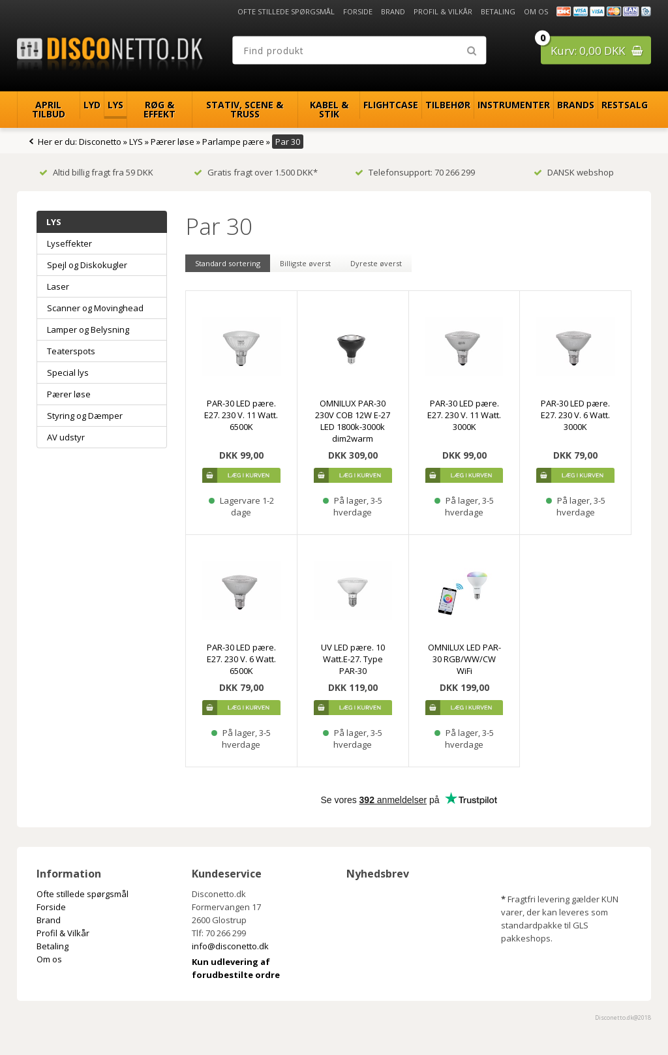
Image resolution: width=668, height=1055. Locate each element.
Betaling (498, 11)
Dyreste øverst (376, 263)
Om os (536, 11)
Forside (357, 11)
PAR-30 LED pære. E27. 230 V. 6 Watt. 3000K (575, 415)
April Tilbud (48, 109)
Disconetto (100, 141)
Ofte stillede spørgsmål (286, 11)
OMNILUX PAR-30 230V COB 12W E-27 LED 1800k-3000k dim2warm (352, 420)
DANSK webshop (574, 172)
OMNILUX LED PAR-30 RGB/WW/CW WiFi (464, 659)
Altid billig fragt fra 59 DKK (96, 172)
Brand (393, 11)
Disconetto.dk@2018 (623, 1017)
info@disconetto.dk (230, 946)
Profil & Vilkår (443, 11)
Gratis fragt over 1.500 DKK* (256, 172)
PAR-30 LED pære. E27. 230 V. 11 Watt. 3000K (464, 415)
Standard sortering (227, 263)
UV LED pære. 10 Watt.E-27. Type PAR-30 (353, 659)
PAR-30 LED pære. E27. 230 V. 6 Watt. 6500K (241, 659)
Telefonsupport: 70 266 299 (415, 172)
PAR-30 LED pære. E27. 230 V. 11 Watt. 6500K (241, 415)
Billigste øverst (305, 263)
